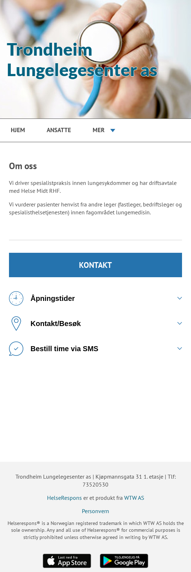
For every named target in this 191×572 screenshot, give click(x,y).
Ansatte (59, 130)
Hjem (18, 130)
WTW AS (134, 497)
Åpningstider (42, 298)
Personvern (95, 511)
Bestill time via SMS (53, 348)
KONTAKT (95, 265)
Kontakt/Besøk (45, 323)
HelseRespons (64, 497)
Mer (98, 130)
